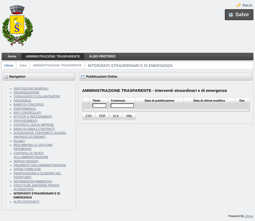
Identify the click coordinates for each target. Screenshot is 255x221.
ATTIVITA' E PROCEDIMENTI (33, 116)
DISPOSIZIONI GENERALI (31, 88)
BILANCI (19, 141)
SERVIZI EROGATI (26, 161)
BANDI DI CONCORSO (29, 104)
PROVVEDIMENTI (26, 120)
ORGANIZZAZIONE (26, 92)
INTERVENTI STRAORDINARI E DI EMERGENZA (130, 66)
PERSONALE (22, 100)
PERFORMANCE (25, 108)
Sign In (247, 5)
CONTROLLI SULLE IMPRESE (34, 124)
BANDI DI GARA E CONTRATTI (34, 128)
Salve (23, 65)
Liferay (8, 65)
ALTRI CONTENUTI (26, 201)
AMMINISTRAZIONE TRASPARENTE (57, 65)
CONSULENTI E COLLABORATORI (37, 96)
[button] (88, 116)
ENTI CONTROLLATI (27, 112)
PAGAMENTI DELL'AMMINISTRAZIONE (40, 165)
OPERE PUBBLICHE (27, 169)
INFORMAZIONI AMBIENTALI (33, 181)
